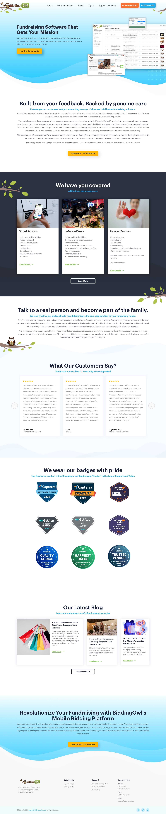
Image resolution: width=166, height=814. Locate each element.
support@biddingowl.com (126, 801)
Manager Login (129, 5)
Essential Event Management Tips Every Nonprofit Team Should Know (101, 641)
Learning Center (69, 787)
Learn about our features (83, 744)
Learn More (83, 281)
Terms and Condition (98, 787)
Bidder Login (147, 5)
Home (49, 6)
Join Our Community (29, 51)
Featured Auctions (65, 6)
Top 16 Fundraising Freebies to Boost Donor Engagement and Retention (65, 625)
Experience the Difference (83, 153)
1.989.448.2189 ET (124, 795)
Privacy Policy (96, 790)
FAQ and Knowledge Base (100, 784)
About (81, 6)
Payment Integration (70, 784)
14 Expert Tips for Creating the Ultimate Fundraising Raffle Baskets (134, 641)
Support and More (107, 6)
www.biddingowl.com (37, 810)
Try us (91, 6)
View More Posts (83, 672)
